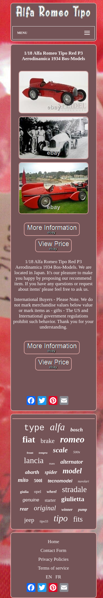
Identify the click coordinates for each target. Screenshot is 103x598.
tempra (43, 452)
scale (60, 450)
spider (51, 472)
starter (50, 500)
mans (52, 463)
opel (37, 491)
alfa (57, 427)
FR (58, 577)
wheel (52, 491)
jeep (29, 519)
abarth (32, 472)
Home (53, 541)
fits (78, 519)
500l (38, 480)
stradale (74, 489)
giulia (24, 492)
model (72, 470)
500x (76, 452)
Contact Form (53, 550)
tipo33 (44, 521)
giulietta (72, 499)
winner (67, 510)
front (30, 452)
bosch (76, 430)
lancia (34, 460)
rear (24, 509)
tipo (61, 518)
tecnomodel (60, 481)
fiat (28, 439)
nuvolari (83, 481)
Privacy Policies (53, 559)
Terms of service (53, 568)
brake (48, 440)
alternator (71, 462)
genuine (31, 500)
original (45, 508)
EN (49, 577)
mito (23, 480)
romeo (72, 439)
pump (82, 510)
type (34, 428)
